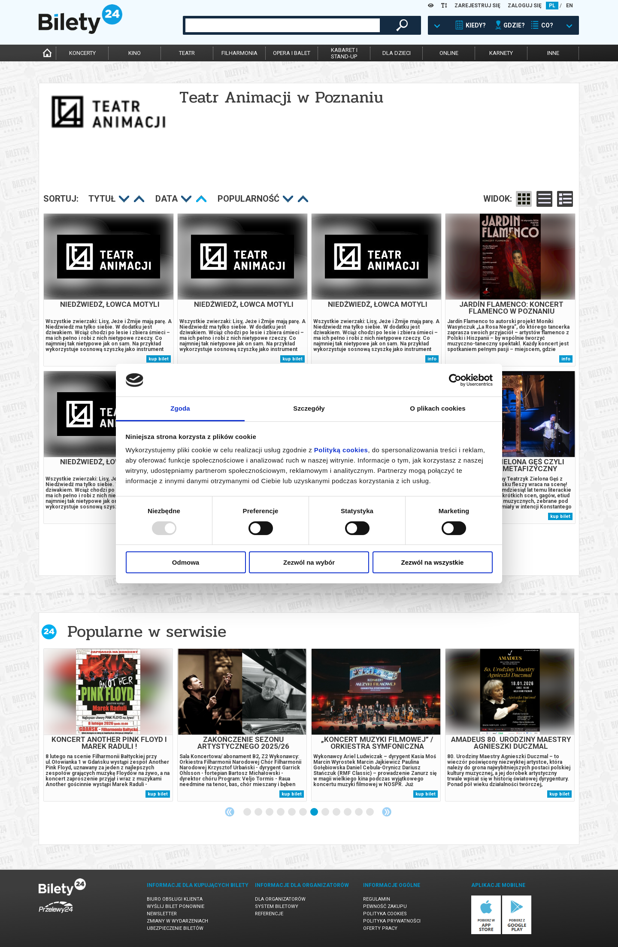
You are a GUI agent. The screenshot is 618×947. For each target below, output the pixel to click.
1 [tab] (247, 812)
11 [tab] (359, 812)
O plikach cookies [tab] (437, 408)
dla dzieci (396, 53)
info (431, 359)
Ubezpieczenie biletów (175, 928)
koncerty (82, 53)
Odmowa (185, 562)
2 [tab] (258, 812)
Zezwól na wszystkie (432, 562)
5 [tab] (292, 812)
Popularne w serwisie (146, 631)
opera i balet (291, 53)
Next (386, 812)
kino (134, 53)
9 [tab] (337, 812)
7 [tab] (314, 812)
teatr (187, 53)
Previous (229, 812)
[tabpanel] (108, 725)
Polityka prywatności (392, 921)
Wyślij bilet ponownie (175, 906)
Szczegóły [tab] (308, 408)
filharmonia (239, 53)
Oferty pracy (380, 928)
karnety (501, 53)
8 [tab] (325, 812)
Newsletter (162, 914)
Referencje (269, 914)
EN (569, 6)
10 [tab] (348, 812)
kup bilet (158, 359)
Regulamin (376, 899)
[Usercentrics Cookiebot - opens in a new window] (455, 380)
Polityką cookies (341, 450)
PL (552, 6)
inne (553, 53)
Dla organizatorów (280, 899)
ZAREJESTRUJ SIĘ (477, 6)
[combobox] (282, 25)
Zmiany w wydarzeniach (177, 921)
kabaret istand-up (344, 53)
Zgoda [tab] (180, 408)
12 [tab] (370, 812)
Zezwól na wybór (309, 562)
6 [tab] (303, 812)
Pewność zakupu (385, 906)
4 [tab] (281, 812)
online (448, 53)
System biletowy (276, 906)
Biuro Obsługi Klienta (175, 899)
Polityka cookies (385, 914)
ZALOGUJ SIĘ (525, 6)
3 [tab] (270, 812)
